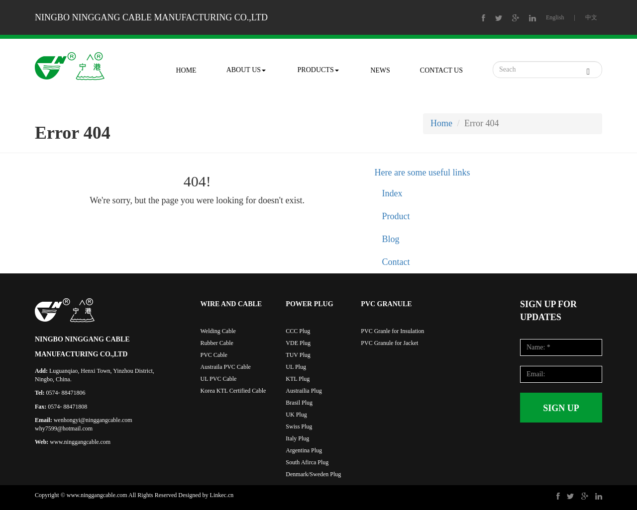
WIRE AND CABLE (231, 304)
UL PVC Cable (219, 378)
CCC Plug (298, 331)
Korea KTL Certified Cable (233, 390)
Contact (396, 262)
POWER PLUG (309, 304)
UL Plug (296, 366)
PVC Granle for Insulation (392, 331)
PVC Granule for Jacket (389, 343)
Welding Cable (218, 331)
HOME (186, 70)
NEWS (380, 70)
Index (392, 193)
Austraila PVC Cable (226, 366)
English (555, 17)
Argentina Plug (304, 450)
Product (396, 216)
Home (441, 123)
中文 (591, 17)
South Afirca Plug (307, 462)
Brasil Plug (299, 402)
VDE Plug (298, 343)
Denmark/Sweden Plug (313, 474)
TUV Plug (298, 354)
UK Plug (296, 414)
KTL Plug (298, 378)
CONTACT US (441, 70)
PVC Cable (214, 354)
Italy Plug (297, 438)
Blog (391, 239)
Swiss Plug (299, 426)
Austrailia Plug (303, 390)
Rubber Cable (217, 343)
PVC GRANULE (386, 304)
